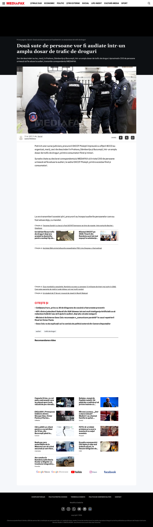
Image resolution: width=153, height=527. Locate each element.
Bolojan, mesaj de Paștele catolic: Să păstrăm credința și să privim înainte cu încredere (89, 401)
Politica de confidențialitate (100, 497)
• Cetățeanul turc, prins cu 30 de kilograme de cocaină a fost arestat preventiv (70, 308)
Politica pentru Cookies (58, 497)
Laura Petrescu (30, 138)
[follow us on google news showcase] (59, 472)
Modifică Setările (76, 503)
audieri (38, 331)
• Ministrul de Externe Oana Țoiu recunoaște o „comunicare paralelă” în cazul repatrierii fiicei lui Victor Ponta (74, 318)
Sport (124, 3)
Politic (60, 3)
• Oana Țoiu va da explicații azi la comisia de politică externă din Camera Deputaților (73, 324)
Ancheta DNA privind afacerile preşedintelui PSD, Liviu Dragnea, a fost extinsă (72, 248)
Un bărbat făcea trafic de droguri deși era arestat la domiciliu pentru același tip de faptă (44, 235)
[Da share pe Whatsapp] (132, 137)
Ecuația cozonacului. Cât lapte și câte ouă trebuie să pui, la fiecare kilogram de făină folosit (88, 445)
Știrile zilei (36, 3)
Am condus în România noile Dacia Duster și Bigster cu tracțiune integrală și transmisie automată (44, 461)
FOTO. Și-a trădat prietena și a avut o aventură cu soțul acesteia (87, 430)
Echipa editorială (38, 497)
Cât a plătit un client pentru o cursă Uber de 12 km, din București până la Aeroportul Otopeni (44, 430)
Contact (118, 497)
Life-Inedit (96, 3)
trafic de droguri (50, 331)
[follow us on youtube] (76, 472)
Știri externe (73, 3)
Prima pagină (21, 40)
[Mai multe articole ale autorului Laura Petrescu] (21, 137)
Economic (49, 3)
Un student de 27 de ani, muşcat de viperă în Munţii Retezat (65, 293)
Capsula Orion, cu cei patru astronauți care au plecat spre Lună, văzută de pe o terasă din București (44, 401)
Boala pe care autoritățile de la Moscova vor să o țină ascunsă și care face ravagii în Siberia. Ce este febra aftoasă (44, 445)
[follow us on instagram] (93, 472)
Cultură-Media (111, 3)
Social (85, 3)
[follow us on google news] (43, 472)
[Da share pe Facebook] (121, 137)
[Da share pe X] (126, 137)
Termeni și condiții (78, 497)
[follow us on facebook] (110, 472)
